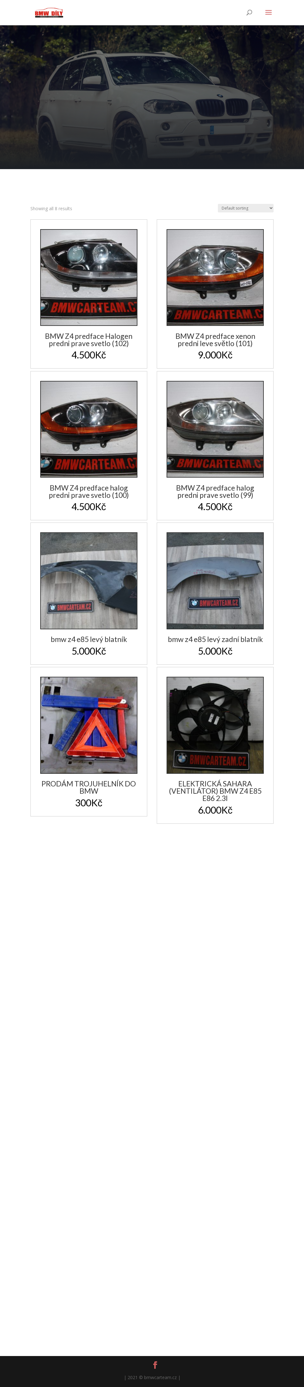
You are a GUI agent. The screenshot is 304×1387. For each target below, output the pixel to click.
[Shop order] (246, 208)
